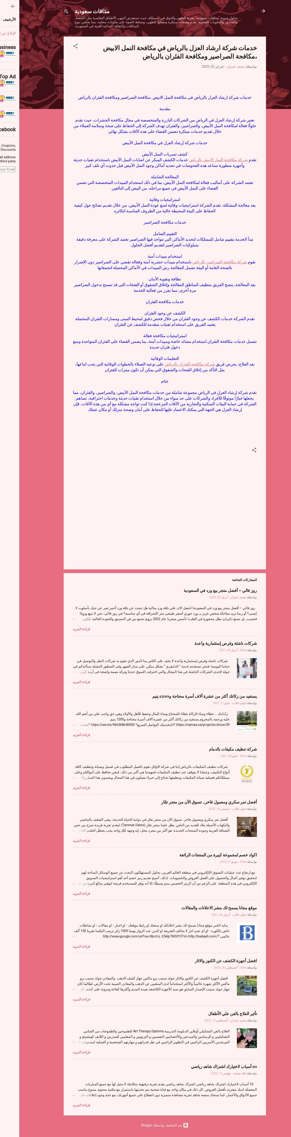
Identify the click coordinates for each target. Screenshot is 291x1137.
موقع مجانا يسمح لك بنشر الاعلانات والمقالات (200, 907)
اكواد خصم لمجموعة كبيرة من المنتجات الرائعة (199, 855)
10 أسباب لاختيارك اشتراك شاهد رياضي (205, 1066)
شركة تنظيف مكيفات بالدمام (214, 749)
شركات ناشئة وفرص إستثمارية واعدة (206, 643)
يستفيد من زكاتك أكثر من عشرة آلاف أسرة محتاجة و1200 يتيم (185, 696)
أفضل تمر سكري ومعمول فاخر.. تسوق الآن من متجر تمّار (190, 802)
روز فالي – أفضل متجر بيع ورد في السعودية (201, 590)
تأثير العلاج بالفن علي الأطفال (213, 1013)
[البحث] (47, 12)
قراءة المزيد (62, 629)
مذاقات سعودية (72, 11)
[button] (56, 46)
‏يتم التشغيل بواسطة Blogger (145, 1125)
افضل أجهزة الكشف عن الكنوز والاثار (207, 960)
